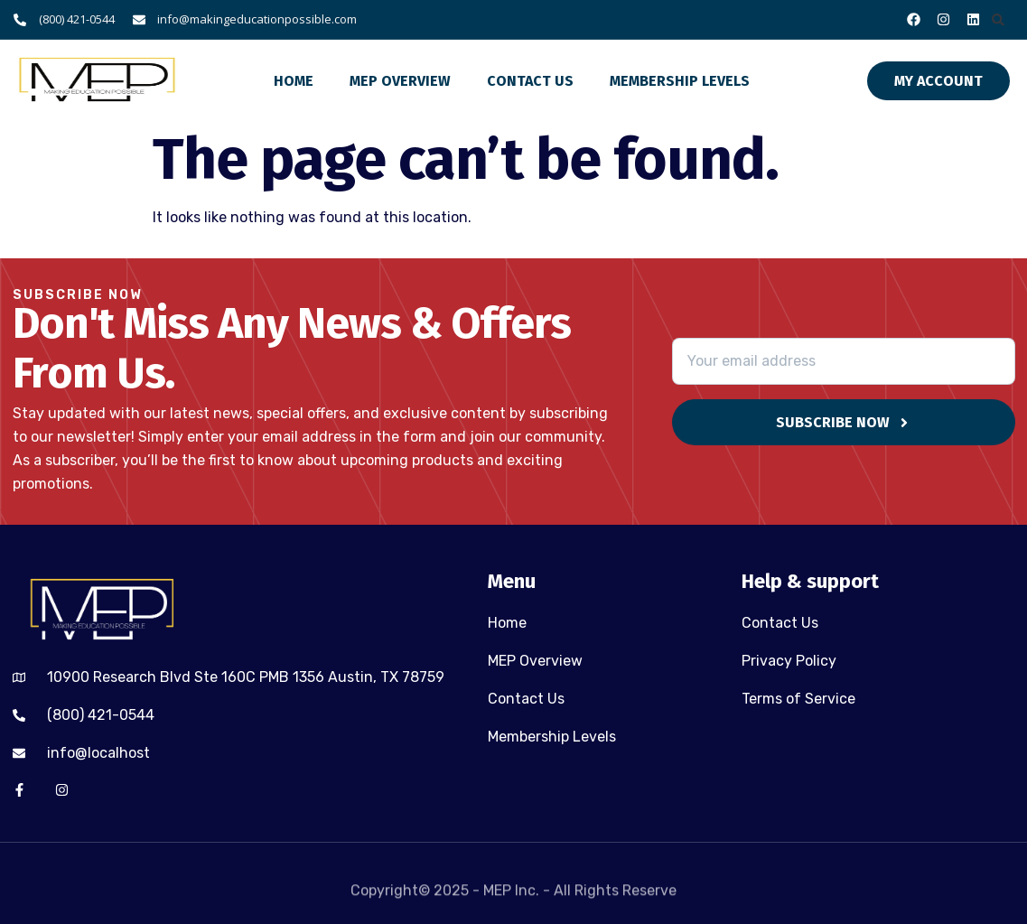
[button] (998, 19)
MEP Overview (400, 80)
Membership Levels (680, 80)
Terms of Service (798, 698)
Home (293, 80)
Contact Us (530, 80)
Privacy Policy (789, 660)
